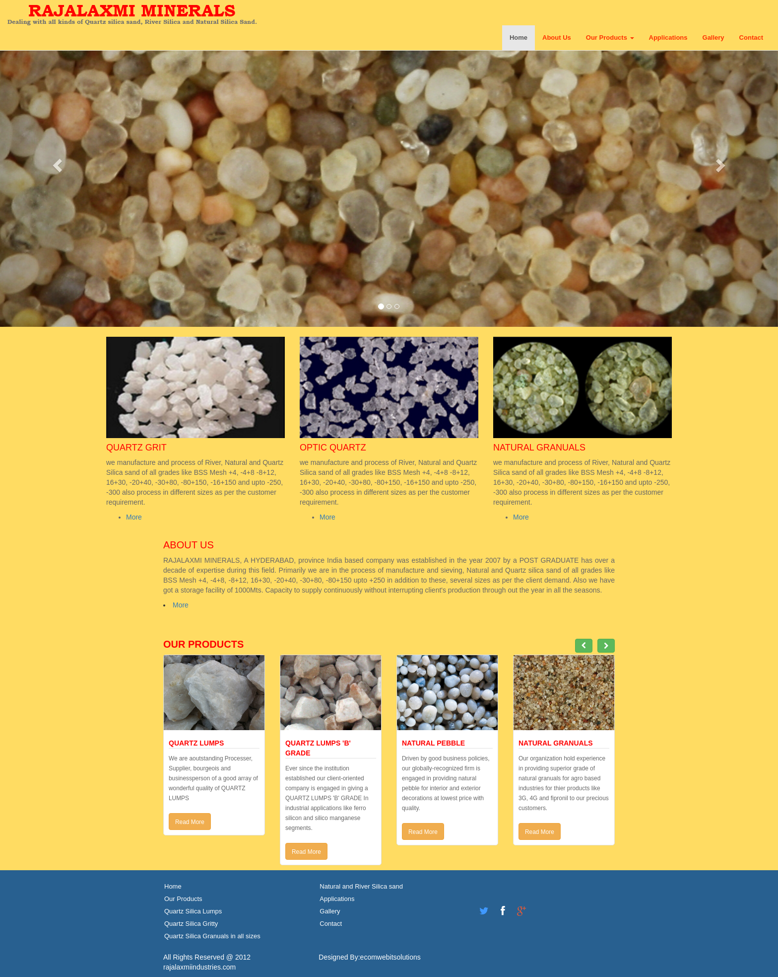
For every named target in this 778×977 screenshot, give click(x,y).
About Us (556, 37)
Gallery (713, 37)
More (134, 517)
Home (518, 37)
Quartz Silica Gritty (191, 923)
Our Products (610, 37)
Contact (751, 37)
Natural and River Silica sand (361, 886)
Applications (668, 37)
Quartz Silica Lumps (193, 911)
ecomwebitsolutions (390, 957)
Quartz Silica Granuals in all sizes (212, 936)
